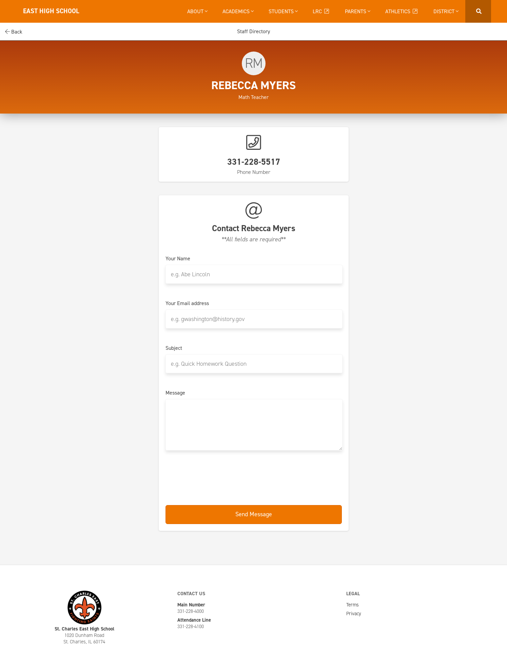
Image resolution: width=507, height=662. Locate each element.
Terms (352, 604)
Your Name (177, 258)
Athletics (401, 11)
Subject (173, 348)
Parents (357, 11)
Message (175, 393)
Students (283, 11)
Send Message (253, 514)
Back (13, 31)
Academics (238, 11)
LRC (321, 11)
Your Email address (187, 303)
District (446, 11)
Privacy (353, 613)
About (197, 11)
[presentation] (253, 478)
